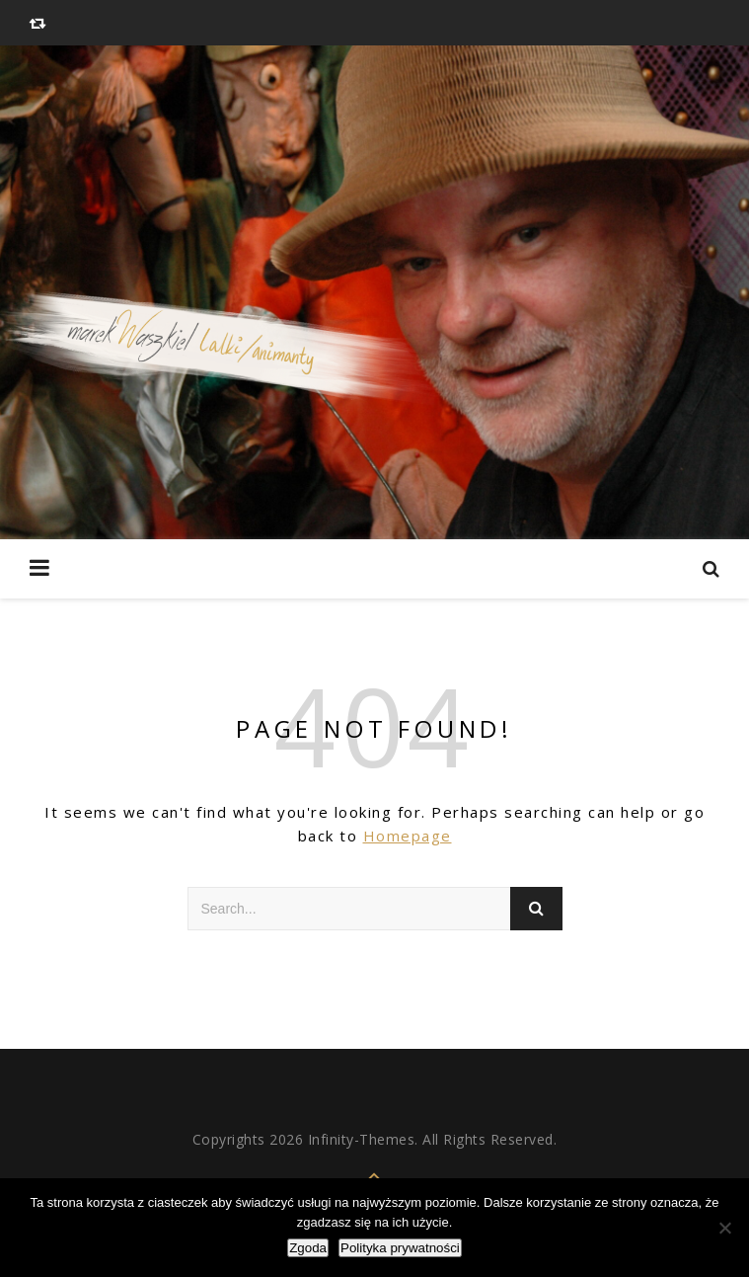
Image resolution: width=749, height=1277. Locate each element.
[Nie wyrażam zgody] (724, 1227)
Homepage (407, 835)
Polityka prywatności (400, 1247)
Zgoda (308, 1247)
